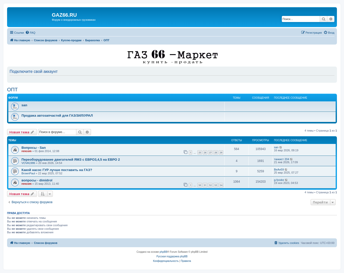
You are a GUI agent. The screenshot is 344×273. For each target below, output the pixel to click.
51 (205, 185)
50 (199, 185)
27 (210, 152)
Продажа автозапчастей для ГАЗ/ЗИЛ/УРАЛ (57, 115)
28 (215, 152)
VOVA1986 (28, 162)
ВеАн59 (279, 169)
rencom (26, 151)
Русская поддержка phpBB (172, 256)
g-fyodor (279, 179)
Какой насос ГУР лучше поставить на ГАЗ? (56, 170)
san (24, 105)
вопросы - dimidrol (36, 180)
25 (199, 152)
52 (210, 185)
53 (215, 185)
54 (221, 185)
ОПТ (12, 89)
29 (221, 152)
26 (205, 152)
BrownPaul (28, 173)
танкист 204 (281, 159)
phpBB (163, 251)
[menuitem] (30, 33)
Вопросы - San (33, 148)
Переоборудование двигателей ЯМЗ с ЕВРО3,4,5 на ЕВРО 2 (70, 159)
